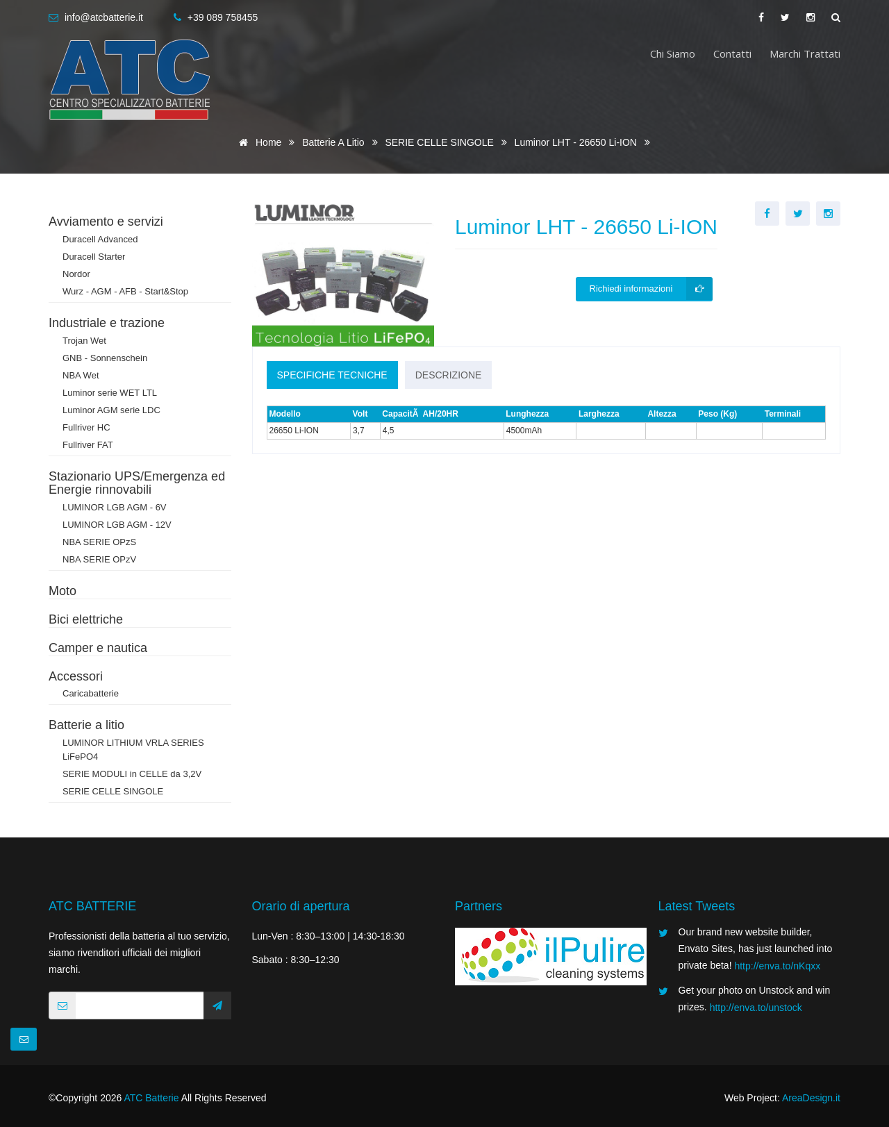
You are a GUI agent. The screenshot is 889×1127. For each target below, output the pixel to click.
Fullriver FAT (88, 445)
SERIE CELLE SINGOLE (440, 142)
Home (257, 142)
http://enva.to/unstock (756, 1007)
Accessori (76, 676)
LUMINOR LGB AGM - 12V (117, 524)
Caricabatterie (91, 693)
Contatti (732, 53)
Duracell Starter (94, 256)
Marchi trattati (805, 53)
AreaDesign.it (811, 1097)
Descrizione (448, 375)
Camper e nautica (98, 648)
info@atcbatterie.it (104, 17)
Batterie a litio (334, 142)
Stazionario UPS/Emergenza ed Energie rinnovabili (137, 483)
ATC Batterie (151, 1097)
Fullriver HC (86, 427)
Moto (62, 591)
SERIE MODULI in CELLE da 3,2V (132, 774)
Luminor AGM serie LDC (111, 410)
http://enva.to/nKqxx (777, 965)
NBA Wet (81, 375)
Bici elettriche (86, 619)
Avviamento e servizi (106, 221)
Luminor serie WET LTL (110, 392)
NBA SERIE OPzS (99, 542)
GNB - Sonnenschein (105, 358)
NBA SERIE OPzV (99, 559)
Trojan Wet (84, 340)
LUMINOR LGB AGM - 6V (115, 507)
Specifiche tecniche (332, 375)
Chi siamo (672, 53)
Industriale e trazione (107, 323)
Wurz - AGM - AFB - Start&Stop (125, 291)
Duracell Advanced (100, 239)
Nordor (76, 274)
